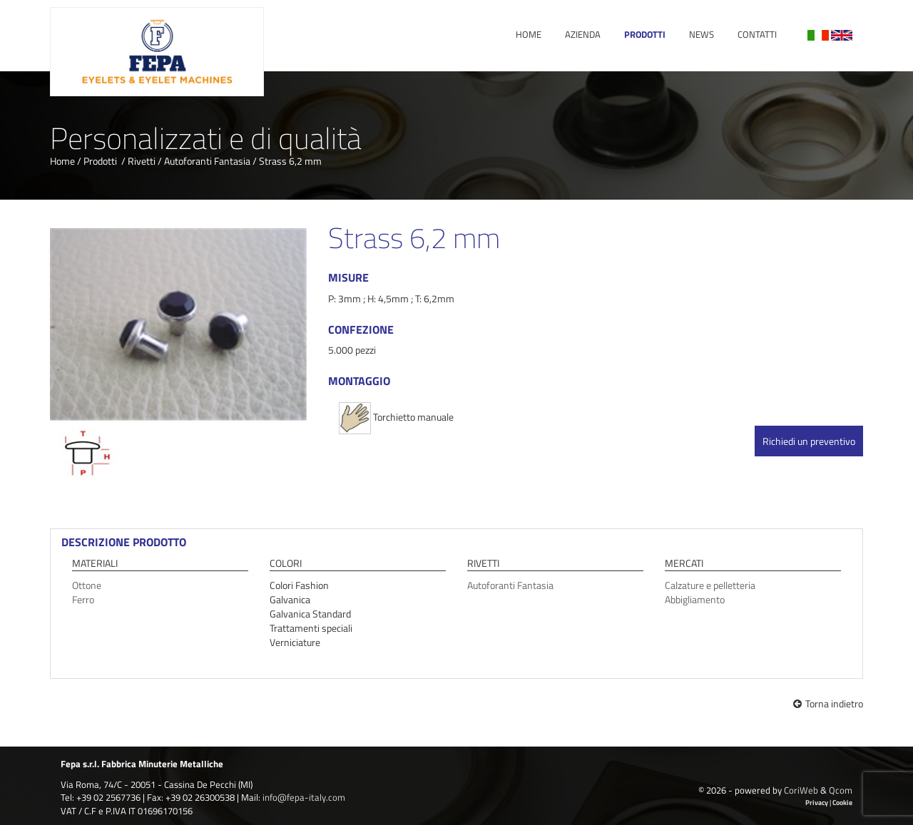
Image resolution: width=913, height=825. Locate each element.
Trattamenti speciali (311, 627)
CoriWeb (801, 790)
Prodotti (644, 34)
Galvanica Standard (310, 613)
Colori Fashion (299, 585)
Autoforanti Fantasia (207, 160)
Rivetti (141, 160)
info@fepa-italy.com (303, 797)
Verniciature (295, 642)
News (701, 34)
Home (528, 34)
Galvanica (290, 599)
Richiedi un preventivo (808, 441)
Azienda (583, 34)
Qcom (840, 790)
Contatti (757, 34)
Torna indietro (828, 703)
